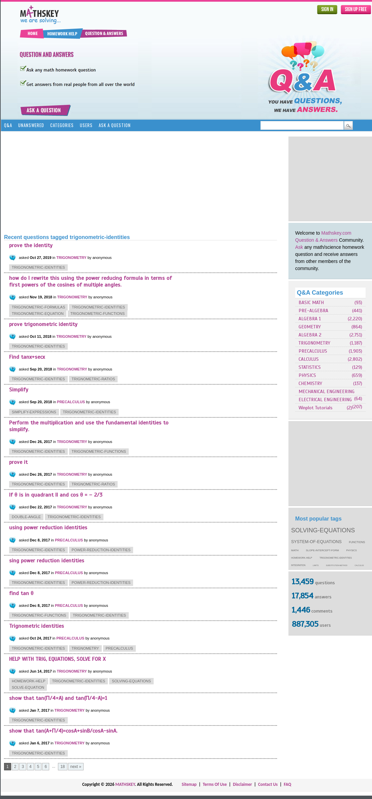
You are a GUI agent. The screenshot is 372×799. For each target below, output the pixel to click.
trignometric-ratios (93, 379)
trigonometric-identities (335, 558)
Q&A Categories (320, 292)
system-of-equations (316, 541)
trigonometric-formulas (38, 307)
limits (315, 565)
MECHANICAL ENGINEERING (326, 391)
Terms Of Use (215, 784)
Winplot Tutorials (316, 408)
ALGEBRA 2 (310, 335)
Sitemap (189, 784)
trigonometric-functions (97, 314)
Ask (299, 247)
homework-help (301, 558)
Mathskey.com (336, 233)
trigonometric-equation (38, 314)
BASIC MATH (311, 302)
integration (298, 565)
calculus (359, 565)
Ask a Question (115, 125)
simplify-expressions (34, 412)
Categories (62, 125)
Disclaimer (242, 784)
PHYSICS (307, 375)
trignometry (85, 648)
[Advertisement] (102, 182)
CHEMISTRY (310, 383)
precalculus (119, 648)
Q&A (8, 125)
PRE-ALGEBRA (313, 311)
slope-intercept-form (322, 550)
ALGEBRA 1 (310, 319)
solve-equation (28, 687)
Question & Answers (316, 240)
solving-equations (323, 530)
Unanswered (31, 125)
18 (62, 766)
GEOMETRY (310, 327)
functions (357, 542)
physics (351, 550)
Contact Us (268, 784)
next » (76, 766)
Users (86, 125)
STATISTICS (310, 367)
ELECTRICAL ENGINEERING (325, 400)
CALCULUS (309, 359)
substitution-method (336, 565)
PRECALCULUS (313, 351)
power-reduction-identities (101, 550)
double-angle (26, 517)
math (295, 550)
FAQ (287, 784)
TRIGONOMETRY (314, 343)
